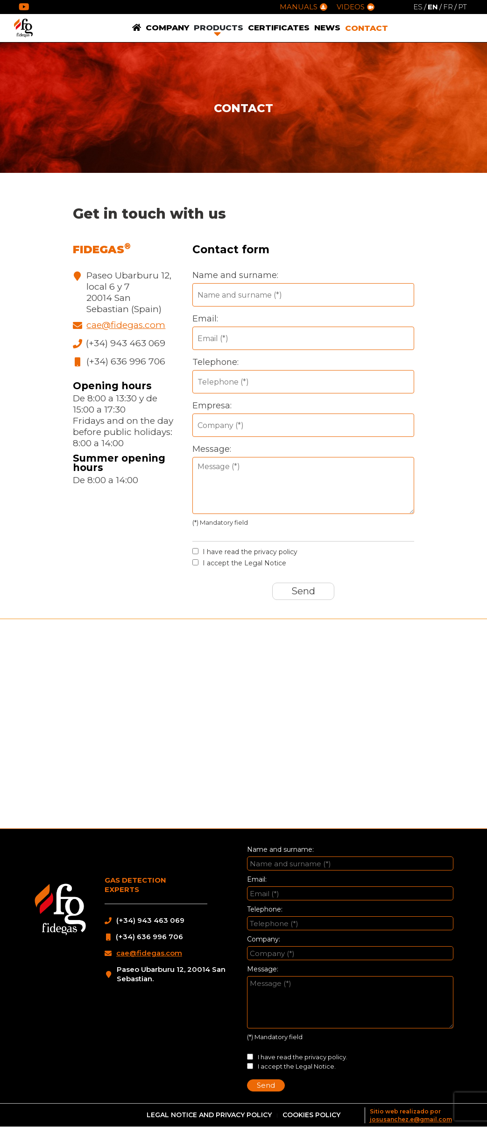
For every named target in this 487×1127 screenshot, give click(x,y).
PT (462, 6)
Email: (205, 319)
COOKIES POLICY (311, 1115)
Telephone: (215, 362)
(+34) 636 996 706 (125, 361)
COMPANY (167, 27)
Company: (263, 939)
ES (418, 6)
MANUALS (303, 6)
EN (433, 6)
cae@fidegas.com (125, 325)
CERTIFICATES (279, 27)
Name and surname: (235, 275)
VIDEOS (355, 6)
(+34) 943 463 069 (125, 343)
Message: (211, 449)
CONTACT (366, 28)
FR (448, 6)
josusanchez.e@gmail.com (411, 1119)
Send (303, 591)
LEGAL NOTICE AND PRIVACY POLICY (209, 1115)
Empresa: (212, 405)
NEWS (327, 27)
